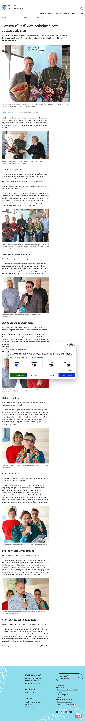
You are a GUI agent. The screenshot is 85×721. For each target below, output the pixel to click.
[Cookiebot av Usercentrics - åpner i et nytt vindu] (68, 344)
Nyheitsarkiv (13, 18)
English (59, 697)
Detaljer (70, 370)
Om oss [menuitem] (58, 13)
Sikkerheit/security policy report (67, 704)
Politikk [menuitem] (51, 13)
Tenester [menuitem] (43, 13)
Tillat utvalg (34, 375)
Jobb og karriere (77, 13)
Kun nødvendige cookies (17, 375)
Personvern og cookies (64, 702)
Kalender (66, 13)
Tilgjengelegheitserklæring (66, 699)
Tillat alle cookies (67, 375)
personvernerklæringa (37, 357)
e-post (63, 687)
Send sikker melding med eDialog (68, 690)
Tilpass (51, 375)
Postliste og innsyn (63, 695)
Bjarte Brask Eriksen (10, 112)
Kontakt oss (61, 692)
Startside (4, 18)
